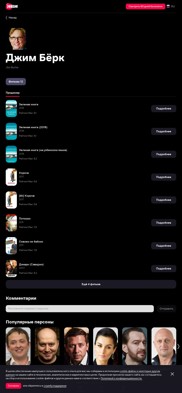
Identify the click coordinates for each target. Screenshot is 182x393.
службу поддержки (55, 385)
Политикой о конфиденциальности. (121, 378)
